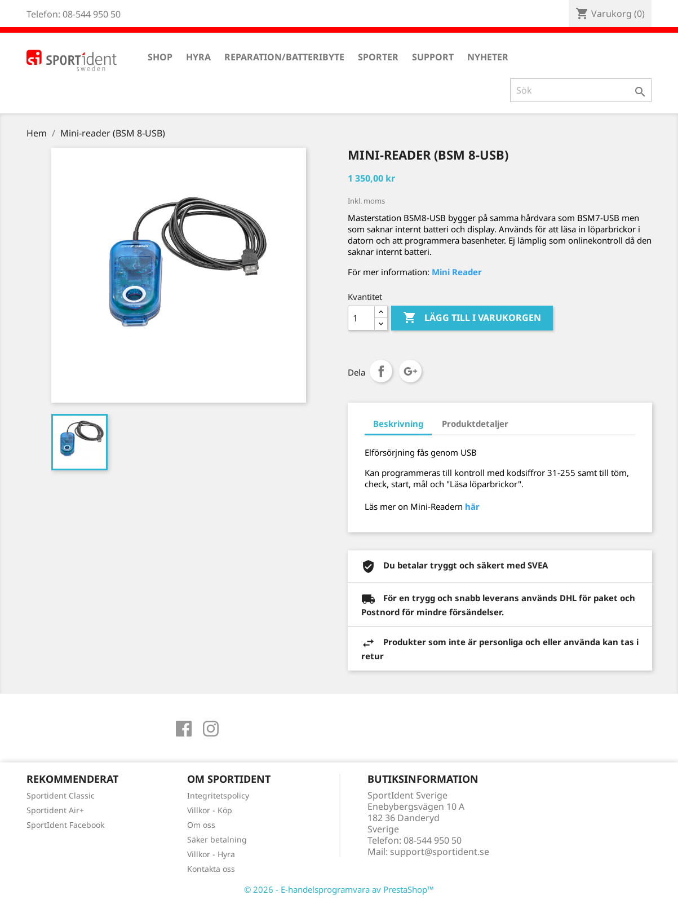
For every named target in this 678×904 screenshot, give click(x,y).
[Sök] (581, 90)
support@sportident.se (439, 851)
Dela (381, 371)
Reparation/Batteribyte (284, 57)
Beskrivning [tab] (398, 423)
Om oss (201, 824)
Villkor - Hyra (211, 854)
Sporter (378, 57)
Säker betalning (217, 839)
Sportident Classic (60, 795)
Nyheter (487, 57)
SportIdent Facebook (65, 824)
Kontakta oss (211, 868)
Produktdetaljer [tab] (475, 423)
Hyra (198, 57)
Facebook (184, 729)
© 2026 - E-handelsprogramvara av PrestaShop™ (339, 889)
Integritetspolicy (218, 795)
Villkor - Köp (209, 810)
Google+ (410, 371)
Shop (160, 57)
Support (433, 57)
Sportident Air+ (55, 810)
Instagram (211, 729)
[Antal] (361, 318)
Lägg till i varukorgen (472, 318)
